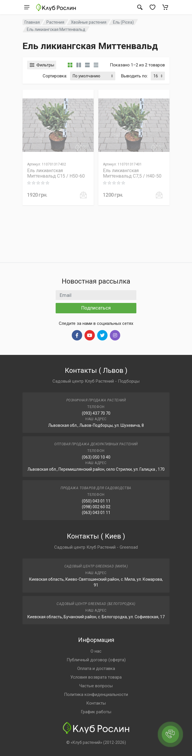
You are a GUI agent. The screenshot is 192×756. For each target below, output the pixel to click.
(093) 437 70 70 (96, 413)
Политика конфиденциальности (96, 694)
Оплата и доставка (96, 668)
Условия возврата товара (96, 677)
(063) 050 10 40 (96, 457)
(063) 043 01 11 (96, 512)
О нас (96, 651)
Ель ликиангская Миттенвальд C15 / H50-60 (56, 173)
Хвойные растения (88, 22)
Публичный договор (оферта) (96, 659)
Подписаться (96, 308)
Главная (32, 22)
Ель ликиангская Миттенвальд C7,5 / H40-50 (132, 173)
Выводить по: (134, 76)
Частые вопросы (96, 685)
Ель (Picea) (123, 22)
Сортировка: (55, 76)
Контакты (96, 703)
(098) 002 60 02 (96, 506)
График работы (96, 711)
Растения (55, 22)
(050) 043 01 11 (96, 501)
